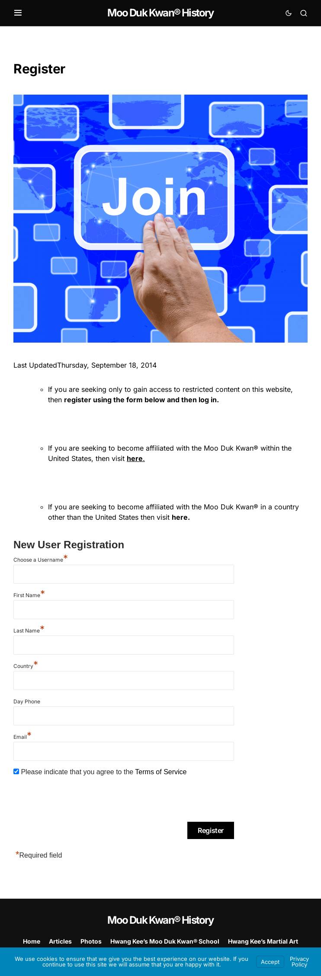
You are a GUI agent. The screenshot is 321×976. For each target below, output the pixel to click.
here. (181, 517)
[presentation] (79, 800)
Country (25, 666)
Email (22, 737)
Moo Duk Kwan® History (160, 12)
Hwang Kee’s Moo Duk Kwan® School (164, 941)
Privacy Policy (299, 961)
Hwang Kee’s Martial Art (263, 941)
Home (31, 941)
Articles (60, 941)
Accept (270, 961)
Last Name (29, 630)
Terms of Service (160, 772)
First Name (29, 595)
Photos (91, 941)
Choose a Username (40, 559)
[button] (17, 13)
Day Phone (26, 701)
